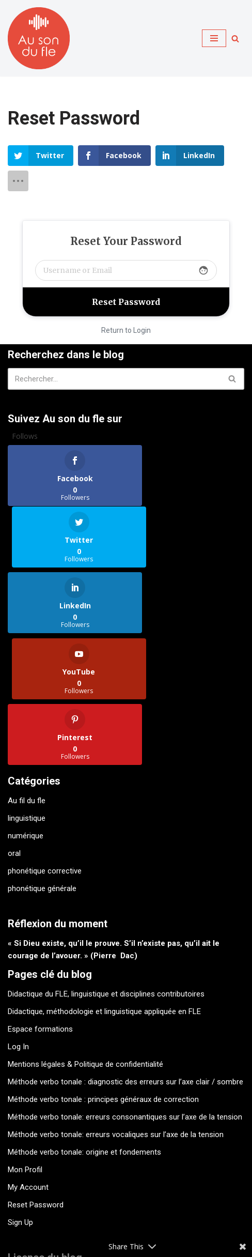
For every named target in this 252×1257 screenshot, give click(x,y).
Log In (18, 919)
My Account (28, 1059)
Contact (125, 1213)
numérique (25, 708)
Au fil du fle (26, 673)
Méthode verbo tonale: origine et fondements (84, 1024)
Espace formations (40, 901)
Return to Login (126, 330)
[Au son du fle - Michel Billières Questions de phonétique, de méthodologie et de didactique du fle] (39, 38)
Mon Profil (25, 1042)
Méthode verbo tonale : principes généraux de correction (103, 971)
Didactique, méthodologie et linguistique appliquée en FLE (104, 883)
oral (14, 725)
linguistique (26, 690)
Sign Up (20, 1094)
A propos (170, 1213)
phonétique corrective (45, 743)
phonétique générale (42, 760)
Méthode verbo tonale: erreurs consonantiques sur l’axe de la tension (125, 989)
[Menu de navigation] (214, 38)
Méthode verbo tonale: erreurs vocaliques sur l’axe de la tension (116, 1006)
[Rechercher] (235, 38)
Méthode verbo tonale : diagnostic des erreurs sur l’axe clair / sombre (125, 954)
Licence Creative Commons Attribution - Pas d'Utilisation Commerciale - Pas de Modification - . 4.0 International (125, 1181)
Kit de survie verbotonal (53, 1213)
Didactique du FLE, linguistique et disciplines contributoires (106, 866)
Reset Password (36, 1077)
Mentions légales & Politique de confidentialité (85, 936)
